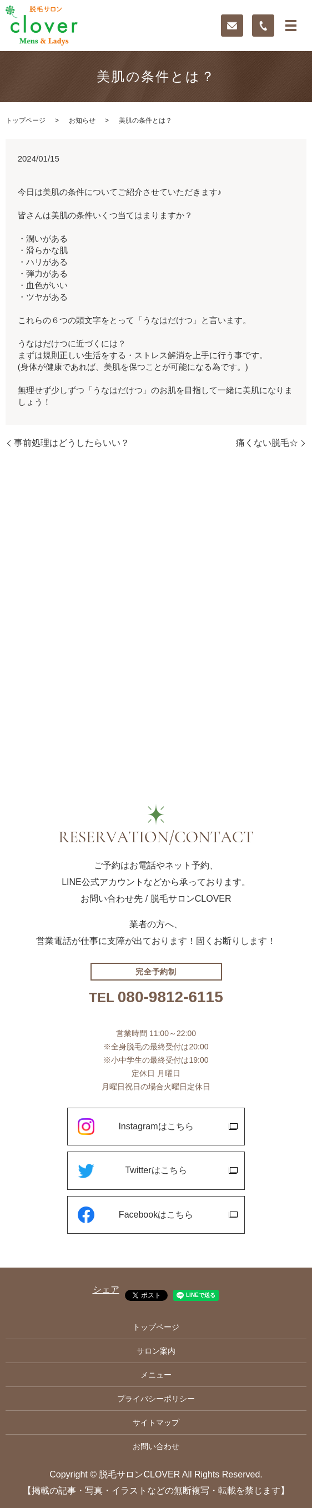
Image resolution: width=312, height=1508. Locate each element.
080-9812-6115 (170, 997)
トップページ (26, 120)
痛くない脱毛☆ (267, 443)
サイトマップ (156, 1422)
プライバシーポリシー (156, 1398)
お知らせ (82, 120)
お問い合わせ (156, 1446)
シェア (106, 1289)
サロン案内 (156, 1350)
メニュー (156, 1374)
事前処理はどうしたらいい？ (71, 443)
